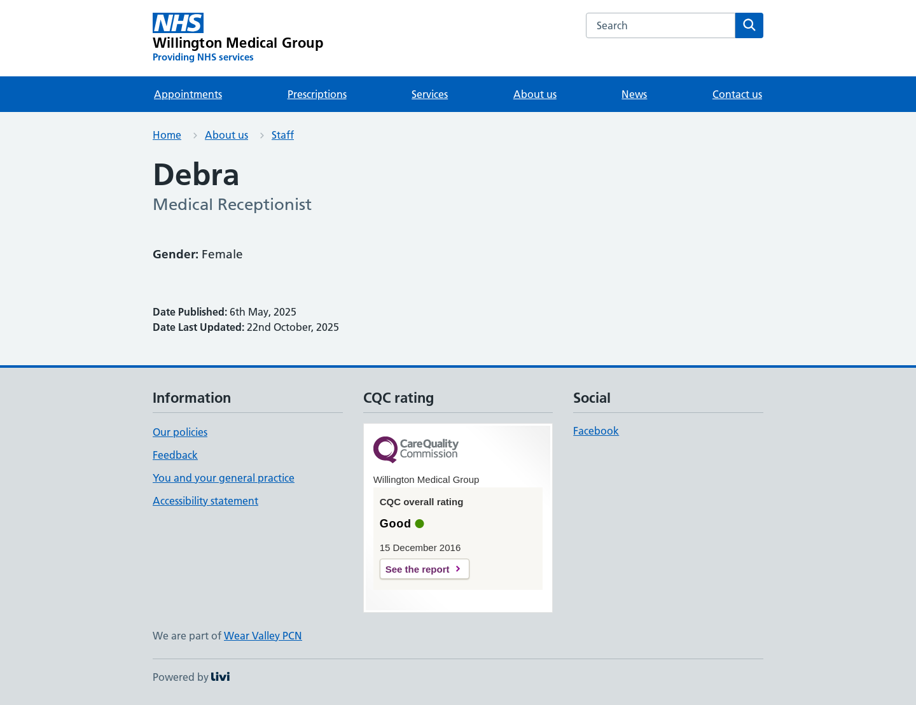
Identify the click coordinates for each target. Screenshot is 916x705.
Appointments (188, 94)
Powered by (191, 677)
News (634, 94)
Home (167, 135)
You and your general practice (224, 477)
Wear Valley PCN (263, 635)
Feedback (175, 455)
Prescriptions (317, 94)
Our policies (180, 432)
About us (535, 94)
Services (430, 94)
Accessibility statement (205, 500)
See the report (417, 569)
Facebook (596, 430)
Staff (283, 135)
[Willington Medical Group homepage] (238, 38)
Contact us (737, 94)
